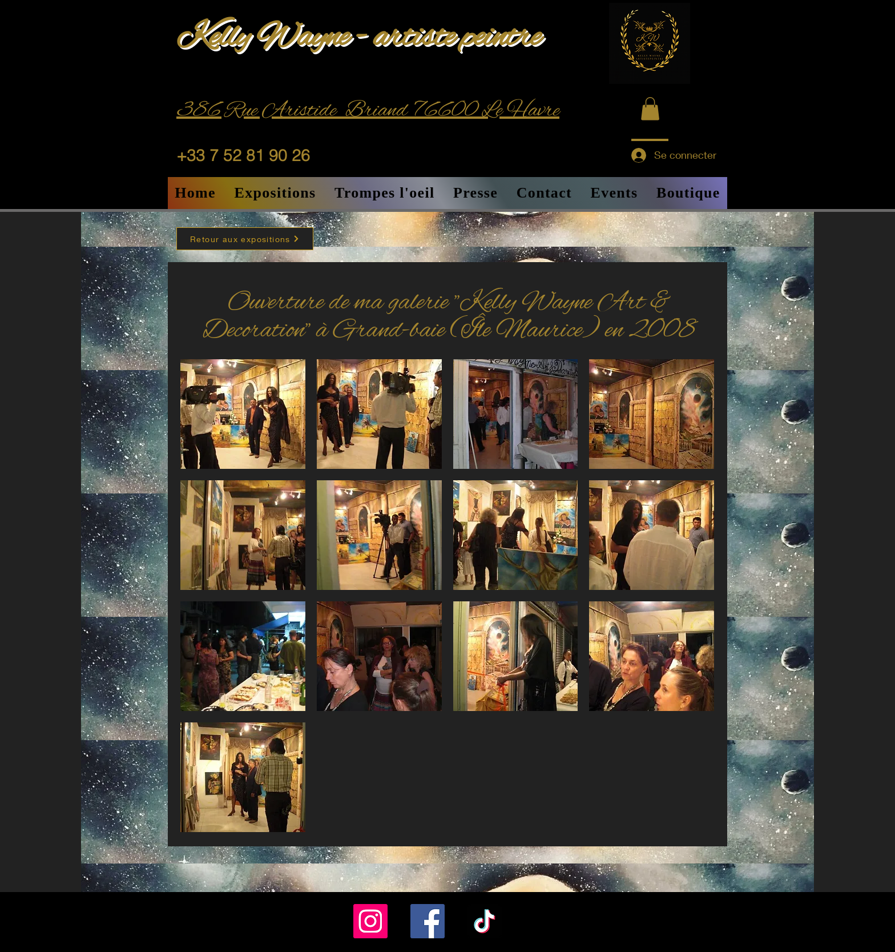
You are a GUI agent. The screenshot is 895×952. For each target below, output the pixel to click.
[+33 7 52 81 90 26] (252, 155)
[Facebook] (427, 921)
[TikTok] (484, 921)
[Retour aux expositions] (244, 238)
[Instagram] (370, 921)
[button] (650, 108)
